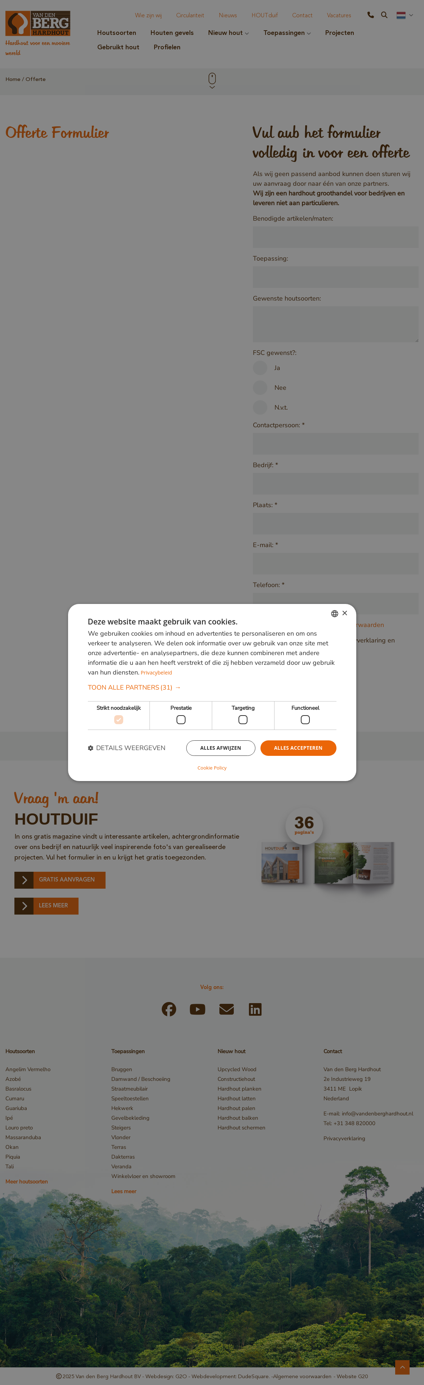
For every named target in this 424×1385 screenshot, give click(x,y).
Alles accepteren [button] (297, 748)
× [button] (344, 614)
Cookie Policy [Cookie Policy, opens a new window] (212, 767)
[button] (212, 688)
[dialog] (212, 692)
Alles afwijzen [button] (218, 748)
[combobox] (334, 614)
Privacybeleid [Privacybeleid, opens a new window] (157, 673)
